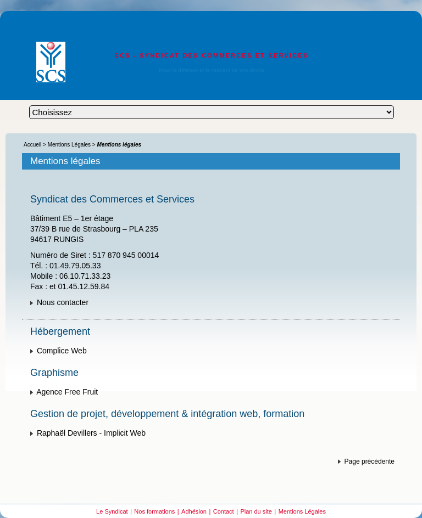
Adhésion (194, 511)
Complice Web (62, 350)
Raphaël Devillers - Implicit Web (91, 433)
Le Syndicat (111, 511)
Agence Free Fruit (67, 391)
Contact (223, 511)
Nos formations (154, 511)
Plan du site (255, 511)
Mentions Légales (69, 145)
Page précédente (370, 461)
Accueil (32, 145)
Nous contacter (62, 302)
